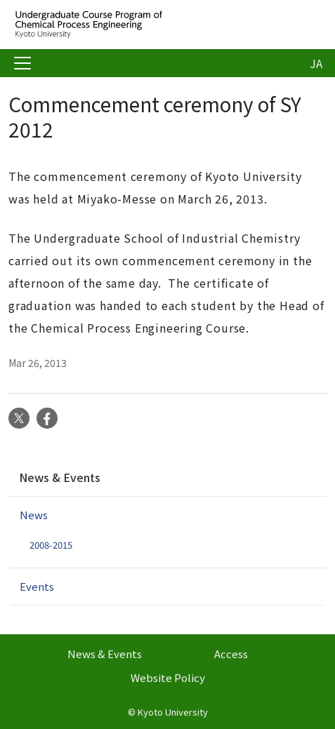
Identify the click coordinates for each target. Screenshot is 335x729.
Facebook (47, 418)
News (34, 514)
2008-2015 (50, 544)
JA (316, 63)
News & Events (59, 477)
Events (37, 586)
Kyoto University (173, 711)
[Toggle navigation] (22, 63)
